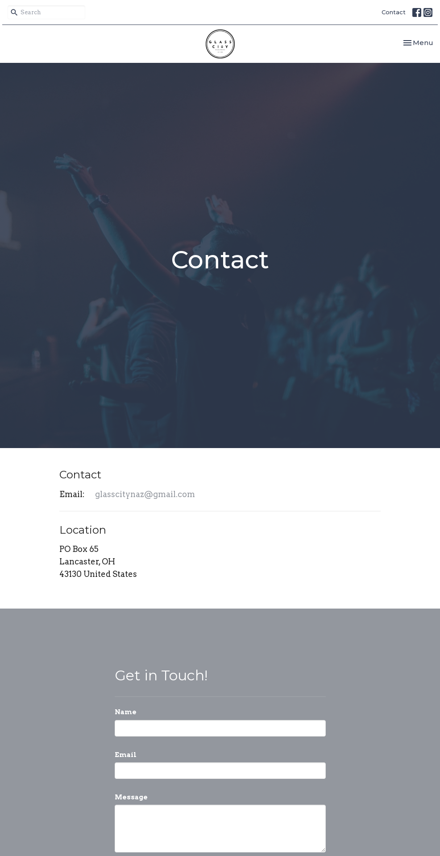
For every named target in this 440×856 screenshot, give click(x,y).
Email (126, 755)
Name (126, 712)
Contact (394, 12)
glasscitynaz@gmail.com (145, 494)
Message (131, 797)
